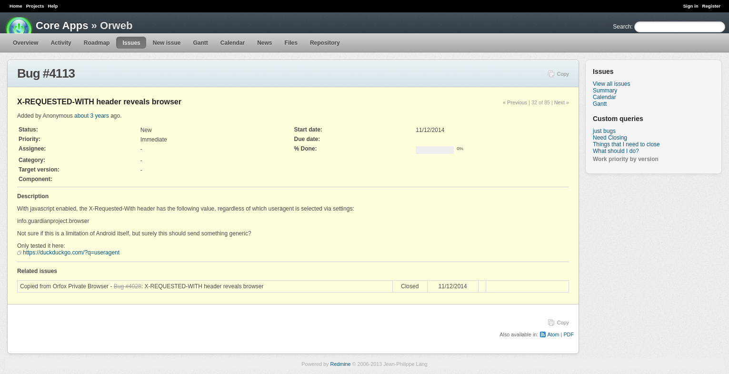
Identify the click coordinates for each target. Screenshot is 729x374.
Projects (35, 6)
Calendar (232, 43)
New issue (167, 43)
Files (291, 43)
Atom (553, 334)
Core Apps (62, 25)
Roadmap (97, 43)
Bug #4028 (127, 286)
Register (711, 6)
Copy (563, 74)
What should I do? (616, 151)
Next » (561, 102)
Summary (605, 90)
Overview (25, 43)
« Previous (515, 102)
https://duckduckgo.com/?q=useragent (71, 252)
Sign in (691, 6)
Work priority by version (626, 159)
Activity (60, 43)
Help (53, 6)
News (264, 43)
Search (622, 26)
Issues (131, 43)
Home (16, 6)
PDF (568, 334)
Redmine (340, 364)
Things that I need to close (626, 144)
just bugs (604, 131)
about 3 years (91, 115)
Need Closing (610, 137)
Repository (325, 43)
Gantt (200, 43)
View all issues (611, 84)
